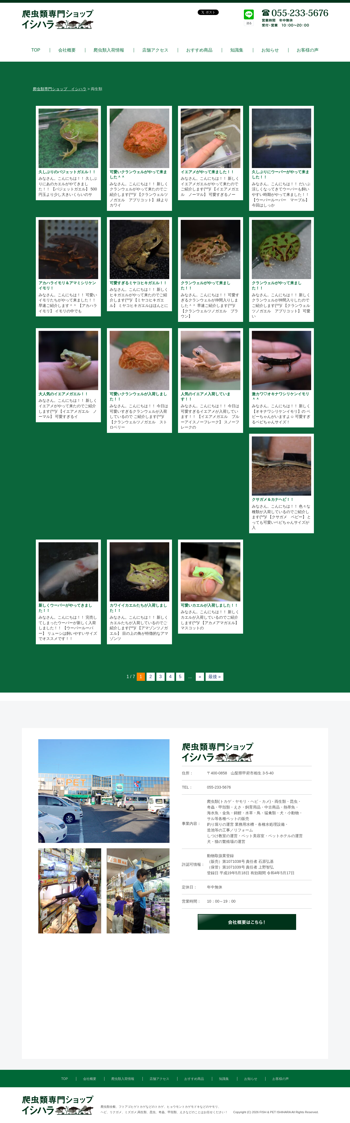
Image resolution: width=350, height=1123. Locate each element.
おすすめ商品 (199, 50)
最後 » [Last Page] (214, 676)
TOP (35, 50)
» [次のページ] (200, 676)
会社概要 (67, 50)
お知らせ (270, 50)
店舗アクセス (155, 50)
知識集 (236, 50)
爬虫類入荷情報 (109, 50)
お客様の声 (308, 50)
